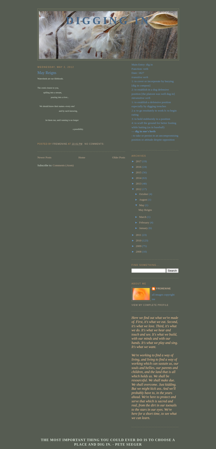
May (142, 205)
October (144, 194)
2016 (139, 166)
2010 (139, 240)
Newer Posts (44, 157)
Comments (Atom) (63, 165)
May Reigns (46, 73)
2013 (139, 183)
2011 (139, 234)
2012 (139, 189)
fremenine (163, 288)
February (144, 222)
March (143, 217)
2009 (139, 246)
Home (81, 157)
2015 (139, 172)
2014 (139, 178)
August (143, 199)
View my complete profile (150, 305)
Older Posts (118, 157)
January (144, 228)
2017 (139, 161)
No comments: (95, 144)
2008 (139, 251)
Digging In (108, 21)
